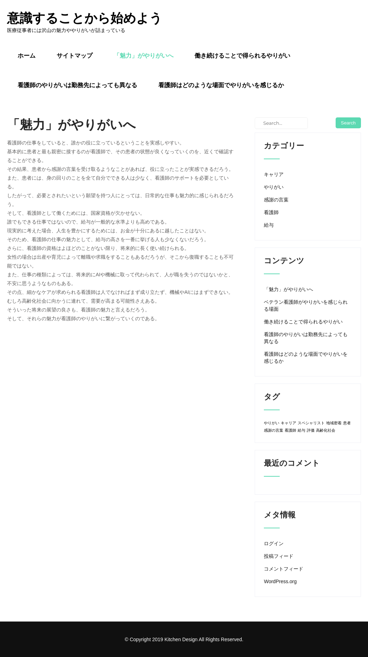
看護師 (271, 212)
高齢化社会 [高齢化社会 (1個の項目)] (325, 430)
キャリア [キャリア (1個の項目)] (288, 423)
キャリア (274, 174)
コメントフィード (283, 569)
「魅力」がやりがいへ (143, 55)
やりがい (274, 187)
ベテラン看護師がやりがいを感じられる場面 (306, 305)
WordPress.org (280, 581)
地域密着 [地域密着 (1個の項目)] (334, 423)
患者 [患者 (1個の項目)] (347, 423)
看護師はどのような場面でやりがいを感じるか (221, 85)
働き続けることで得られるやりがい (242, 55)
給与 (269, 225)
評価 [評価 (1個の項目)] (311, 430)
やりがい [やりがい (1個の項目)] (271, 423)
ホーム (27, 55)
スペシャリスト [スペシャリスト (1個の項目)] (311, 423)
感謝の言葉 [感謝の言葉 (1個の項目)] (273, 430)
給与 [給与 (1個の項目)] (301, 430)
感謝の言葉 (276, 199)
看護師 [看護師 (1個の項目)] (290, 430)
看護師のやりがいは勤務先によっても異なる (77, 85)
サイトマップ (75, 55)
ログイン (274, 543)
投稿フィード (278, 556)
